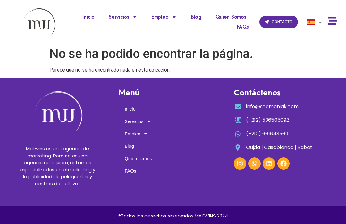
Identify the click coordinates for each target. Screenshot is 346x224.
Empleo (164, 17)
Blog (196, 16)
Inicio (89, 16)
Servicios (123, 17)
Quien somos (231, 16)
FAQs (243, 26)
